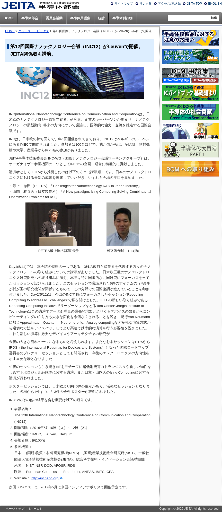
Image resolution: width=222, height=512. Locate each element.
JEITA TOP (194, 3)
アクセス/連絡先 (169, 3)
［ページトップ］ (15, 508)
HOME (10, 31)
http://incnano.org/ (45, 478)
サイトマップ (123, 3)
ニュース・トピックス (33, 31)
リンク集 (145, 3)
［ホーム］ (35, 508)
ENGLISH (215, 3)
